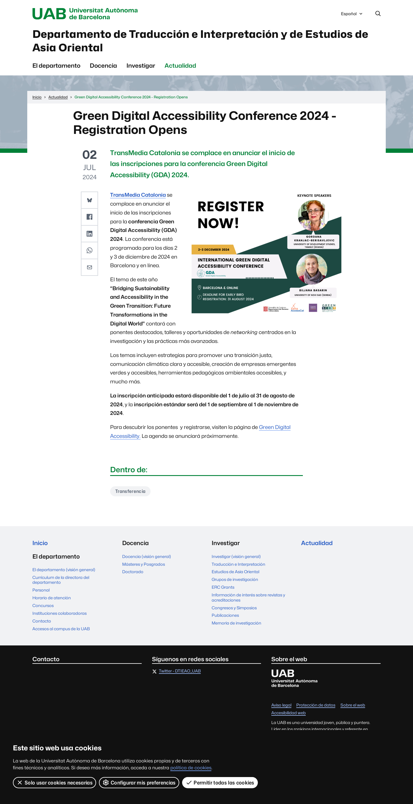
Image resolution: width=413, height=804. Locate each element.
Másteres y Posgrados (143, 564)
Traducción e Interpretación (238, 564)
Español (352, 15)
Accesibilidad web (288, 713)
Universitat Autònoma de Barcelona (86, 14)
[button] (89, 200)
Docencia (103, 65)
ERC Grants (223, 587)
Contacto (41, 620)
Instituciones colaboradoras (59, 613)
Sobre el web (352, 705)
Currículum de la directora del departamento (60, 580)
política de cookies (190, 767)
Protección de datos (315, 705)
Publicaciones (225, 615)
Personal (41, 590)
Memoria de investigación (236, 622)
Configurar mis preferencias (139, 782)
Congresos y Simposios (234, 607)
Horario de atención (51, 597)
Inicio (40, 543)
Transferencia (130, 491)
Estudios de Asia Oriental (235, 571)
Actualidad (180, 65)
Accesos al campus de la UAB (61, 628)
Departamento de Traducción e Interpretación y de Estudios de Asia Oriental (200, 41)
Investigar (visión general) (236, 556)
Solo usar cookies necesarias (54, 782)
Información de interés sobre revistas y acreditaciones (248, 597)
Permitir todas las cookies (220, 782)
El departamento (56, 65)
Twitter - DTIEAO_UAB (180, 671)
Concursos (43, 605)
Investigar (140, 65)
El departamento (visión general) (63, 569)
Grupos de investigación (235, 579)
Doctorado (132, 571)
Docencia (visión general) (146, 556)
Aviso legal (281, 705)
